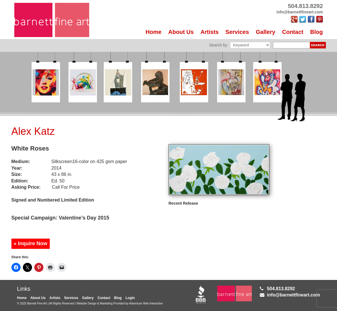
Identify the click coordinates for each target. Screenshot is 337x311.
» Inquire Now (30, 243)
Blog (316, 32)
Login (130, 298)
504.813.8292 (281, 288)
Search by (218, 45)
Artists (210, 32)
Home (153, 32)
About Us (181, 32)
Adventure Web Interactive (146, 303)
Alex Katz (33, 131)
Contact (292, 32)
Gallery (265, 32)
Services (237, 32)
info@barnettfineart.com (293, 294)
